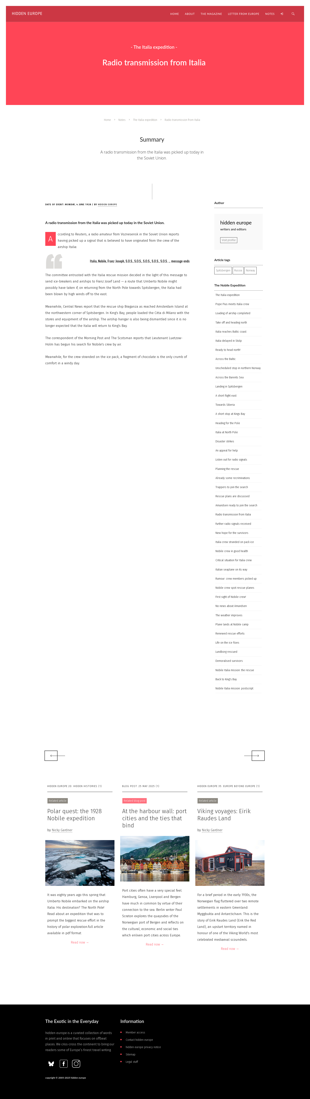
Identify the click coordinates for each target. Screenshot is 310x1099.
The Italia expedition (145, 120)
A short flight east (225, 395)
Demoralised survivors (229, 661)
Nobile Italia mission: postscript (234, 688)
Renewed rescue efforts (230, 633)
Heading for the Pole (227, 423)
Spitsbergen (223, 270)
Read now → (80, 942)
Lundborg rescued (226, 651)
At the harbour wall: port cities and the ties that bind (154, 818)
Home (107, 120)
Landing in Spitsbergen (228, 386)
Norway (250, 270)
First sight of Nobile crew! (230, 597)
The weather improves (228, 615)
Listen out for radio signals (231, 459)
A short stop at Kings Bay (230, 414)
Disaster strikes (224, 441)
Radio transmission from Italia (233, 514)
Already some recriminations (232, 478)
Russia (238, 270)
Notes (122, 120)
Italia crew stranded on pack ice (234, 542)
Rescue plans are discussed (232, 496)
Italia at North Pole (226, 432)
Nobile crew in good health (231, 551)
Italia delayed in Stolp (228, 340)
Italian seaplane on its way (231, 569)
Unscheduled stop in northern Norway (238, 368)
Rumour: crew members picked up (236, 578)
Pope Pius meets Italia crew (232, 304)
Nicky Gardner (62, 830)
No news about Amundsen (231, 606)
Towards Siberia (225, 404)
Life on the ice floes (227, 642)
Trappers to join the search (231, 487)
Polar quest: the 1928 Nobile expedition (74, 815)
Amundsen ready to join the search (236, 505)
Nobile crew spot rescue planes (234, 588)
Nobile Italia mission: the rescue (234, 670)
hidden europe (107, 204)
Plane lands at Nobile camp (232, 624)
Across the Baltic (225, 359)
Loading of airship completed (232, 313)
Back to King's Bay (226, 679)
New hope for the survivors (231, 533)
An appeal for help (226, 450)
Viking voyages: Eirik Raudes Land (224, 815)
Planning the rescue (227, 469)
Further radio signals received (233, 524)
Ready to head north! (227, 350)
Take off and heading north (231, 322)
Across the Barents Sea (229, 377)
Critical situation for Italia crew (233, 560)
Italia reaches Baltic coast (230, 331)
